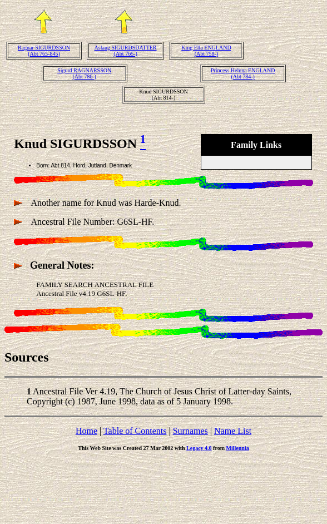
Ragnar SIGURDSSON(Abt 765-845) (44, 51)
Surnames (190, 431)
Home (86, 431)
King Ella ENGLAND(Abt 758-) (206, 51)
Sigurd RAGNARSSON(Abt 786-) (84, 73)
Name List (232, 431)
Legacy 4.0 (199, 448)
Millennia (237, 448)
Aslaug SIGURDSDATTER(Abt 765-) (126, 51)
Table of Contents (135, 431)
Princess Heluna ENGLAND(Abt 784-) (243, 73)
